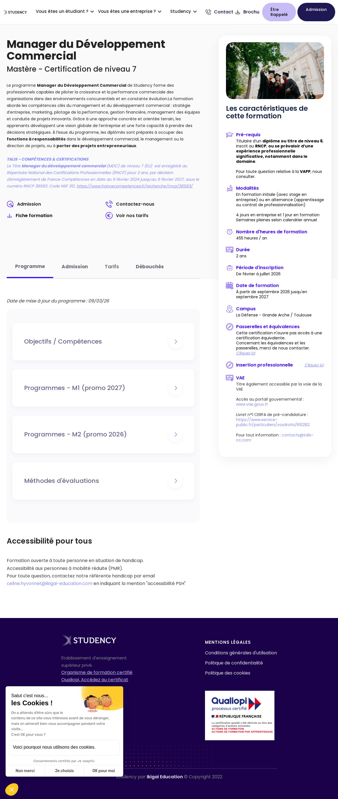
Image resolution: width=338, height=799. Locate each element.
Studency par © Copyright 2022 (169, 777)
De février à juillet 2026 (258, 273)
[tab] (30, 269)
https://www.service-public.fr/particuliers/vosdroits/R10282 (273, 422)
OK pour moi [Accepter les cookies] (103, 771)
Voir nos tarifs (132, 215)
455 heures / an (251, 238)
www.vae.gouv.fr (252, 404)
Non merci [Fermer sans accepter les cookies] (24, 771)
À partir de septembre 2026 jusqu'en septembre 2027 (271, 294)
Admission (29, 204)
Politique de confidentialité (234, 663)
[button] (11, 789)
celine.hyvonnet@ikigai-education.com (49, 583)
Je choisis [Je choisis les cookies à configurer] (64, 771)
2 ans (241, 255)
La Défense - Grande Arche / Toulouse (274, 315)
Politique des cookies (227, 673)
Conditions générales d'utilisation (241, 653)
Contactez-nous (135, 204)
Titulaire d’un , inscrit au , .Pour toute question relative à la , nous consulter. (279, 158)
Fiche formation (34, 215)
